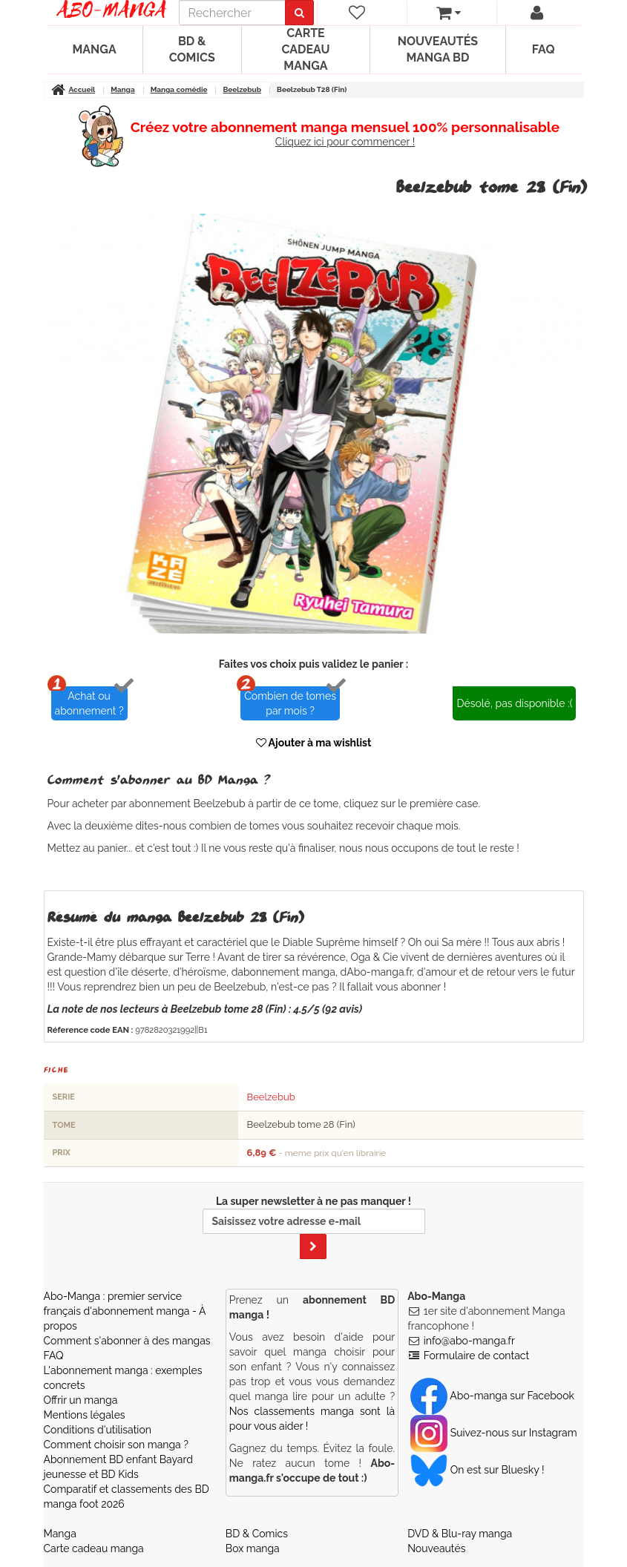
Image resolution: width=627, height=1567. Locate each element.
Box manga (253, 1548)
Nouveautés (436, 1548)
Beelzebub (271, 1097)
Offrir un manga (81, 1400)
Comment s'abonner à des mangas (127, 1341)
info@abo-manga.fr (469, 1341)
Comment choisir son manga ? (116, 1445)
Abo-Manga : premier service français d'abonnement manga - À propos (125, 1311)
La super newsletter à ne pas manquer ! (314, 1227)
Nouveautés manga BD (438, 49)
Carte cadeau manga (305, 49)
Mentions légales (84, 1415)
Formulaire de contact (476, 1355)
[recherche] (232, 12)
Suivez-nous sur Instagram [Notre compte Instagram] (493, 1433)
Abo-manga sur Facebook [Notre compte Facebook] (492, 1396)
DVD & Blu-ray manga (459, 1534)
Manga (94, 49)
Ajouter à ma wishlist (314, 743)
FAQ (543, 49)
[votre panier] (448, 12)
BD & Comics (192, 49)
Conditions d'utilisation (97, 1430)
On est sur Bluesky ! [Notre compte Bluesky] (477, 1470)
